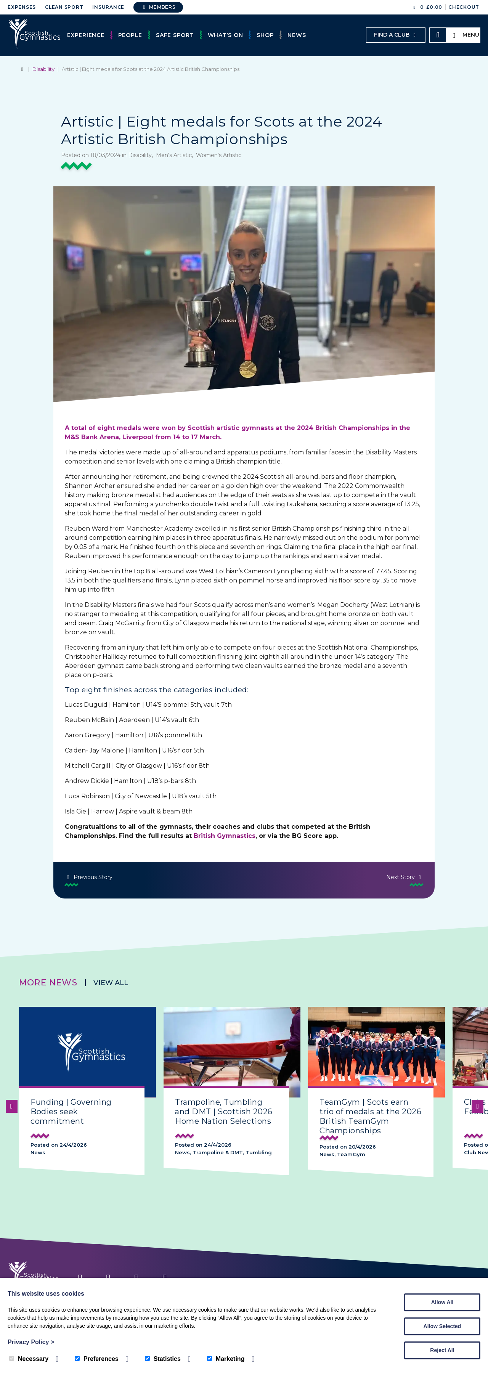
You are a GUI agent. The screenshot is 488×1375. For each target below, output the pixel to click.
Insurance (108, 7)
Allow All (442, 1302)
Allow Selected (442, 1326)
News (296, 35)
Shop (265, 35)
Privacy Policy (31, 1342)
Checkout (463, 7)
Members (158, 7)
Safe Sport (175, 35)
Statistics (163, 1359)
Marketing (226, 1359)
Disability (43, 69)
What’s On (225, 35)
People (130, 35)
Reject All (442, 1350)
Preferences (97, 1359)
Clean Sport (64, 7)
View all (110, 982)
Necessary (28, 1359)
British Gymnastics (224, 835)
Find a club (395, 34)
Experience (85, 35)
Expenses (22, 7)
